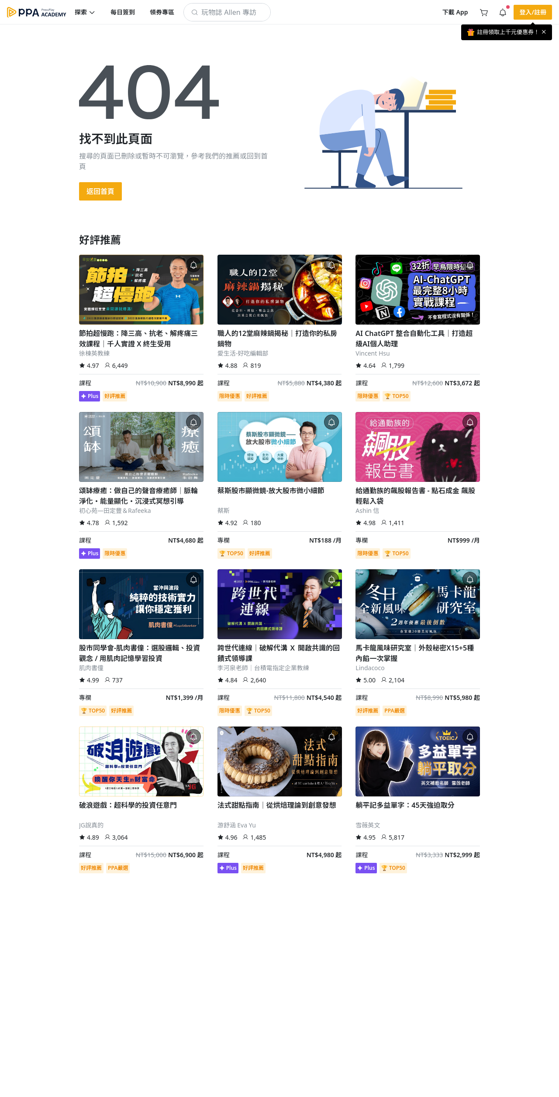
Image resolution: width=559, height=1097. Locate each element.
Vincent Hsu (372, 353)
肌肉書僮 (91, 668)
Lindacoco (369, 668)
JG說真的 (91, 825)
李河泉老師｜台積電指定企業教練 (263, 668)
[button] (85, 12)
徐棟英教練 (94, 353)
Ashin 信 (367, 510)
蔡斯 (223, 510)
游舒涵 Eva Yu (236, 825)
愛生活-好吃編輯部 (243, 353)
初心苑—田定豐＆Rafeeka (115, 510)
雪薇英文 (367, 825)
